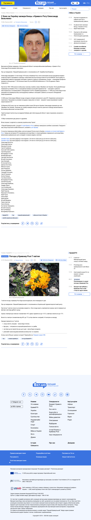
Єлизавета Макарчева (21, 22)
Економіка (34, 428)
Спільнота (34, 445)
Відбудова (53, 423)
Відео (70, 417)
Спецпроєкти (26, 8)
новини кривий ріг (13, 338)
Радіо (70, 420)
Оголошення (72, 410)
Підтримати (7, 3)
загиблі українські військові (10, 218)
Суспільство (35, 417)
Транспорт (71, 407)
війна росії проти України (40, 215)
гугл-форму (34, 127)
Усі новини (78, 54)
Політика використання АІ (17, 461)
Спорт (33, 425)
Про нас (51, 8)
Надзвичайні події (35, 421)
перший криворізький (23, 215)
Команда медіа (41, 457)
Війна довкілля (54, 417)
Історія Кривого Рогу (27, 125)
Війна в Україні (36, 431)
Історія (15, 8)
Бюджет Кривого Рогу (55, 405)
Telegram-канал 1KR (39, 335)
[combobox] (79, 8)
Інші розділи (63, 8)
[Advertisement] (34, 239)
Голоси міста (53, 427)
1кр (13, 215)
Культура (34, 413)
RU (88, 3)
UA (84, 3)
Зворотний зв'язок (68, 457)
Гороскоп (71, 413)
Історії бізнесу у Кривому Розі (55, 431)
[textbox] (79, 8)
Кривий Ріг (5, 215)
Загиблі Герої (5, 138)
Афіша (70, 404)
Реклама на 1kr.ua (68, 453)
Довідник (41, 8)
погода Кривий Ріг (27, 338)
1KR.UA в (9, 26)
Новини (3, 8)
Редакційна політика (43, 453)
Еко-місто (52, 409)
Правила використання (18, 453)
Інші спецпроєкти (55, 435)
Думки (33, 437)
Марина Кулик (19, 260)
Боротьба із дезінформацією (55, 413)
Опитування (53, 420)
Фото (32, 434)
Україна (33, 410)
